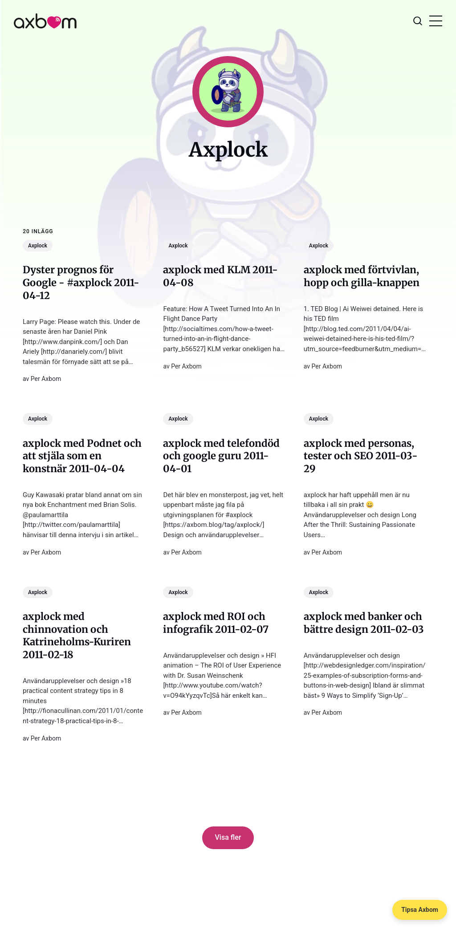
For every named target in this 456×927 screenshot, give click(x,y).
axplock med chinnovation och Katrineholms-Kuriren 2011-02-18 (77, 635)
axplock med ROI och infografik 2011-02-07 (216, 623)
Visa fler (228, 837)
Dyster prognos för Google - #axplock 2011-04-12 (81, 282)
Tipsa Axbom (419, 909)
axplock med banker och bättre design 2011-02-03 (364, 623)
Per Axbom (46, 378)
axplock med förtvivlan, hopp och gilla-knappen (361, 276)
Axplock (37, 246)
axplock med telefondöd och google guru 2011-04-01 (221, 456)
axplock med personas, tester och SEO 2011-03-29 (361, 456)
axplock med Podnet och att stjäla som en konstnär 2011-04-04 (82, 456)
